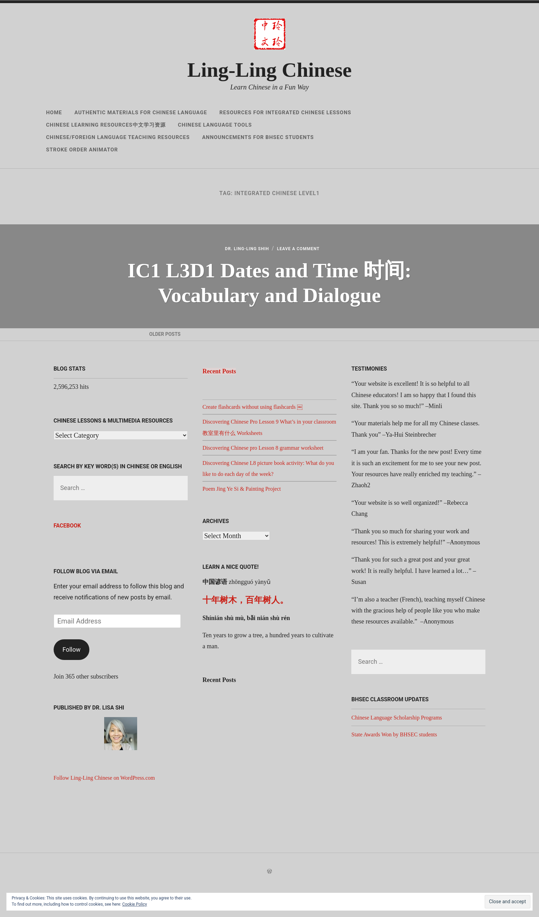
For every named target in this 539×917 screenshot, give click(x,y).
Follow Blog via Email (86, 598)
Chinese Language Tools (215, 125)
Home (54, 112)
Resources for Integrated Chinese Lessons (285, 112)
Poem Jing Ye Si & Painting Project (246, 526)
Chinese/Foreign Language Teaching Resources (118, 137)
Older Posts (166, 351)
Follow (72, 676)
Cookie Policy (134, 904)
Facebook (67, 552)
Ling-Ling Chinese (269, 69)
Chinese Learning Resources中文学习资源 (106, 125)
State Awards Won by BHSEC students (399, 761)
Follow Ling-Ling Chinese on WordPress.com (111, 804)
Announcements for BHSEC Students (258, 137)
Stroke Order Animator (82, 150)
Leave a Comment (304, 252)
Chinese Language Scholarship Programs (402, 743)
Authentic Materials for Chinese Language (141, 112)
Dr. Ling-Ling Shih (240, 252)
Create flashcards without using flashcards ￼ (258, 433)
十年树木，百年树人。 (245, 638)
